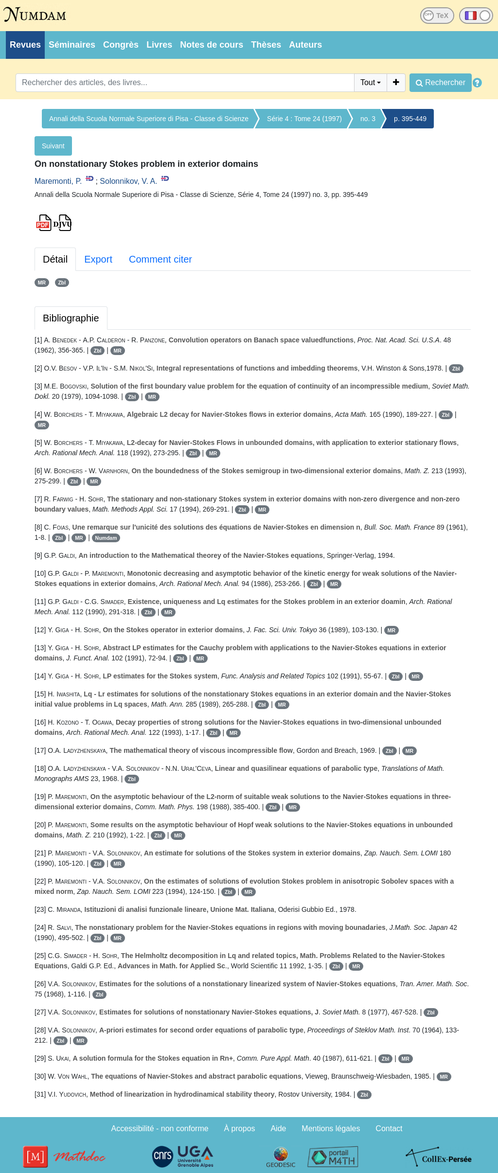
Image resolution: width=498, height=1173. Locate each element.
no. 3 (367, 119)
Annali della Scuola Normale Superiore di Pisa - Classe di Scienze (149, 119)
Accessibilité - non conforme (160, 1128)
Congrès (121, 45)
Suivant (53, 146)
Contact (388, 1128)
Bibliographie (71, 318)
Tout (367, 82)
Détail (55, 259)
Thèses (266, 45)
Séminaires (72, 45)
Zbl (62, 282)
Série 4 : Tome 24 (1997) (304, 119)
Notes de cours (211, 45)
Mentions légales (331, 1128)
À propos (239, 1128)
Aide (278, 1128)
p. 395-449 (410, 119)
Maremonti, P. (58, 181)
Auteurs (305, 45)
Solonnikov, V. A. (128, 181)
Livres (159, 45)
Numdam (106, 538)
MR (42, 282)
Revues (25, 45)
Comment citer (160, 259)
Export (98, 259)
